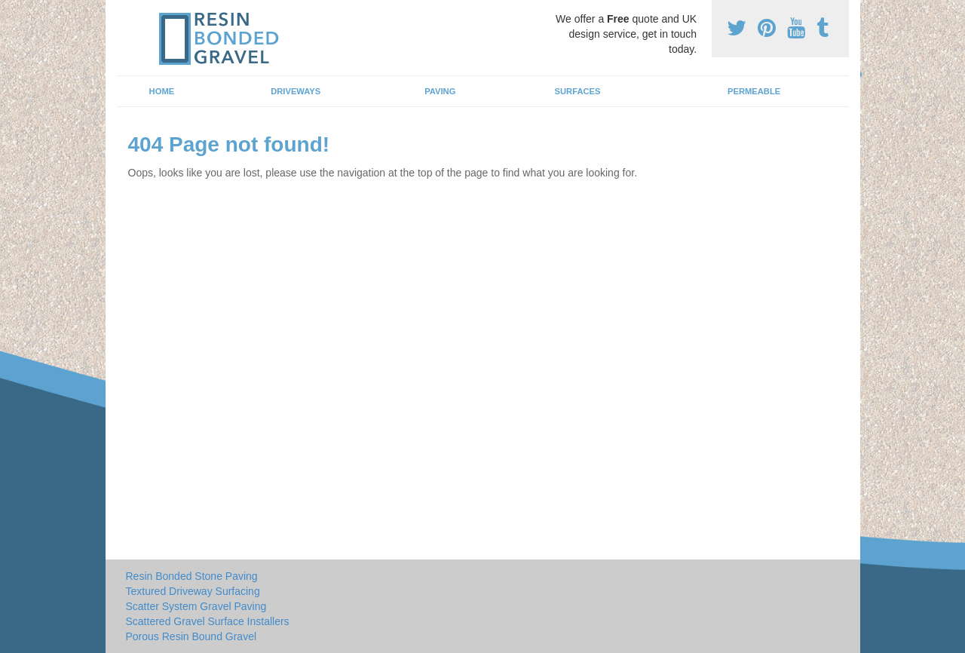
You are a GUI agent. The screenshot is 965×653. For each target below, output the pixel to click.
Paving (439, 91)
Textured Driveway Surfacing (193, 591)
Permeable (754, 91)
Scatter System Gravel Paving (196, 606)
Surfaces (578, 91)
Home (162, 91)
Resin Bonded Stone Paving (192, 576)
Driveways (295, 91)
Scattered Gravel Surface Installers (208, 621)
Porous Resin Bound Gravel (191, 636)
